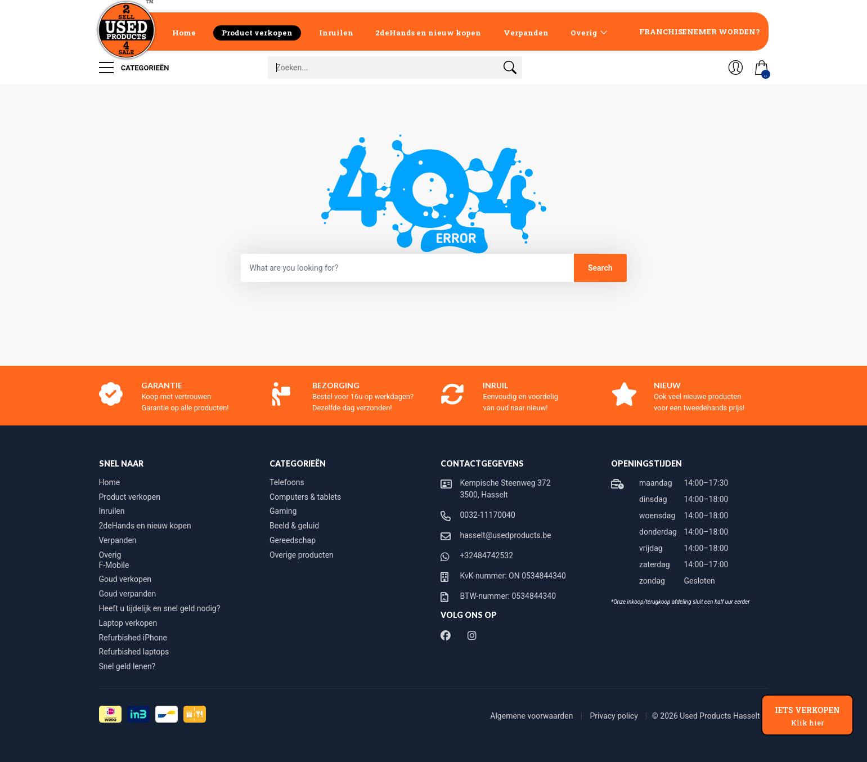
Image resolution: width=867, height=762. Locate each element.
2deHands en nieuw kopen (428, 33)
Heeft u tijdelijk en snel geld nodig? (160, 608)
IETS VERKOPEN (807, 716)
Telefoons (286, 482)
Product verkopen (257, 33)
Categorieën (134, 67)
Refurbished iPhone (133, 637)
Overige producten (301, 554)
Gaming (283, 511)
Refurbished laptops (134, 651)
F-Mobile (114, 565)
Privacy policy (615, 715)
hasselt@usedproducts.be (505, 535)
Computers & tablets (305, 496)
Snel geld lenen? (127, 666)
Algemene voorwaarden (532, 715)
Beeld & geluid (294, 525)
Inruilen (336, 33)
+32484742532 (487, 555)
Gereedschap (292, 540)
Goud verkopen (125, 579)
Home (184, 33)
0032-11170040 (487, 514)
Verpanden (526, 33)
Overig (584, 33)
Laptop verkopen (128, 622)
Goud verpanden (127, 593)
